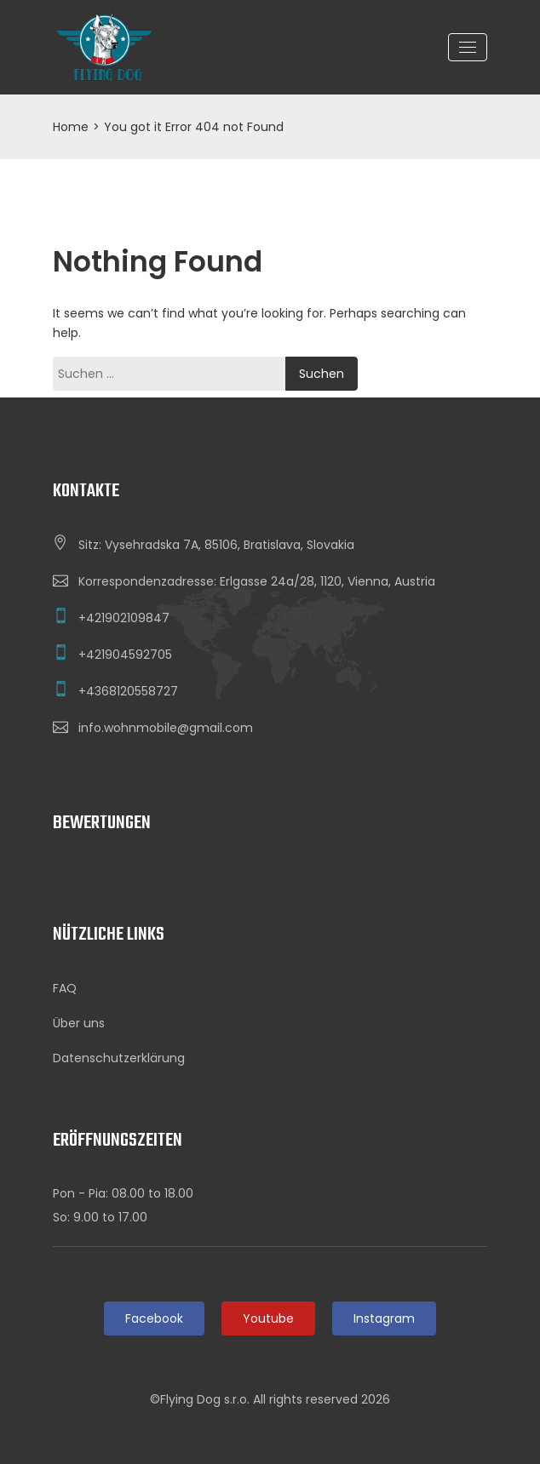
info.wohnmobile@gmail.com (165, 727)
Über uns (79, 1023)
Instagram (384, 1318)
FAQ (65, 988)
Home (71, 126)
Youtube (268, 1318)
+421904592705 (125, 654)
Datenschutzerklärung (119, 1058)
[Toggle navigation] (467, 47)
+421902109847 (123, 617)
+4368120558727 (128, 691)
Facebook (154, 1318)
